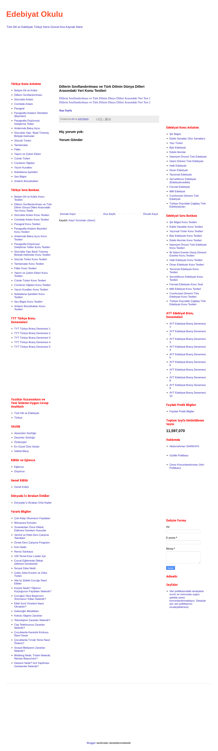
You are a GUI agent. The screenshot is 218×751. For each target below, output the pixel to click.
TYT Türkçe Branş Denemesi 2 (32, 333)
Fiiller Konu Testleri (25, 268)
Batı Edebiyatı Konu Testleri (185, 235)
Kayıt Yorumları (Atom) (82, 220)
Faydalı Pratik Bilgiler (181, 411)
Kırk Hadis (20, 547)
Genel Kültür (21, 487)
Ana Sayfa (66, 110)
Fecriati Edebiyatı (179, 186)
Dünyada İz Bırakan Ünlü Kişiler (33, 502)
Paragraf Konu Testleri (27, 224)
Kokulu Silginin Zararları (28, 615)
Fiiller (17, 149)
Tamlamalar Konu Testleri (29, 263)
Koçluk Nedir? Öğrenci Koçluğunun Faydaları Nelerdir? (32, 590)
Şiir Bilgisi (175, 134)
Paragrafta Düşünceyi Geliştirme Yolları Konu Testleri (32, 246)
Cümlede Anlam (23, 104)
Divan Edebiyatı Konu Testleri (186, 264)
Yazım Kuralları (23, 167)
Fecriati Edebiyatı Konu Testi (186, 284)
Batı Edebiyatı (177, 147)
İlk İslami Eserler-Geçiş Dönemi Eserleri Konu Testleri (187, 254)
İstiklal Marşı (21, 451)
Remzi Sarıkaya (23, 551)
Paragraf (19, 108)
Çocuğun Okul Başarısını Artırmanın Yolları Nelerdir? (30, 597)
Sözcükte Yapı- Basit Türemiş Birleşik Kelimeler (31, 134)
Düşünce (19, 471)
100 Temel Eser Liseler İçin (30, 556)
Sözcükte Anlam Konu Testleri (31, 215)
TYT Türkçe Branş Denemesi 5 (32, 346)
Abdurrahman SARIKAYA (184, 446)
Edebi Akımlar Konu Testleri (185, 240)
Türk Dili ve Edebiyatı (26, 413)
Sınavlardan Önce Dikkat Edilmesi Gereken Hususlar (30, 529)
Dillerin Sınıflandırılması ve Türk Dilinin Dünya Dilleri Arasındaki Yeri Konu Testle (33, 207)
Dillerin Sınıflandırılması (28, 94)
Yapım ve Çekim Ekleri (27, 154)
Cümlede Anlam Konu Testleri (31, 219)
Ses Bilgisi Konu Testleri (28, 301)
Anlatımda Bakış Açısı (27, 128)
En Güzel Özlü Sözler (27, 446)
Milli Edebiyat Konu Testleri (185, 288)
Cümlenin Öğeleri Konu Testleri (32, 285)
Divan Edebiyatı (178, 170)
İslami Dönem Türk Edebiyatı (186, 161)
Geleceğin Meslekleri (26, 611)
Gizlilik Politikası (178, 455)
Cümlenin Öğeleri (24, 163)
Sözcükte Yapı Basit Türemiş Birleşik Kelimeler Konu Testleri (32, 253)
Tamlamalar (21, 145)
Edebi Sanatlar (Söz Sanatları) (187, 138)
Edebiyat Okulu (34, 14)
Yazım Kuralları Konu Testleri (31, 289)
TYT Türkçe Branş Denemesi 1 (32, 328)
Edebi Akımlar (177, 152)
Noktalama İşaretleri (26, 172)
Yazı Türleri (176, 143)
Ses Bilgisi (20, 176)
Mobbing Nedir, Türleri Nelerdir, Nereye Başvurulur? (32, 657)
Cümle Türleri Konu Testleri (30, 280)
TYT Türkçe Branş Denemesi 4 (32, 342)
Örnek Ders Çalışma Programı (32, 542)
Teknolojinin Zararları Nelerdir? (32, 620)
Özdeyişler (20, 442)
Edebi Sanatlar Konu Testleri (186, 226)
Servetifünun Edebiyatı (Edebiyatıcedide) (182, 181)
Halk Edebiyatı (178, 165)
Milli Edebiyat (177, 191)
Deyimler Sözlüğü (24, 437)
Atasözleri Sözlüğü (25, 433)
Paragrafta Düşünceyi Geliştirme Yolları (27, 122)
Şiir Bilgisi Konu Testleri (183, 222)
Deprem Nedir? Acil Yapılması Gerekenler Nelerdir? (31, 665)
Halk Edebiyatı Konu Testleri (185, 260)
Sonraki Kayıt (68, 214)
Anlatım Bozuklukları (26, 181)
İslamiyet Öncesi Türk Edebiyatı (188, 156)
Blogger (91, 742)
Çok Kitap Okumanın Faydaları (32, 518)
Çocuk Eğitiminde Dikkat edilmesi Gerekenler (28, 562)
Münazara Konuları (25, 522)
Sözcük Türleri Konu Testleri (30, 259)
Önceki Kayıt (150, 214)
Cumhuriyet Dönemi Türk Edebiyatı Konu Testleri (184, 295)
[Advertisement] (104, 55)
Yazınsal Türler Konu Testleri (186, 231)
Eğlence (19, 466)
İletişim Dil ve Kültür (25, 90)
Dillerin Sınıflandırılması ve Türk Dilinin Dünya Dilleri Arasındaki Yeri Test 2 (104, 102)
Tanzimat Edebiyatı (180, 174)
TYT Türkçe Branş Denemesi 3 (32, 337)
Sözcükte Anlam (23, 99)
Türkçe (18, 417)
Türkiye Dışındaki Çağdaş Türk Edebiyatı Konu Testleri (187, 303)
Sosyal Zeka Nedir (25, 568)
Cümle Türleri (22, 158)
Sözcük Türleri (22, 140)
